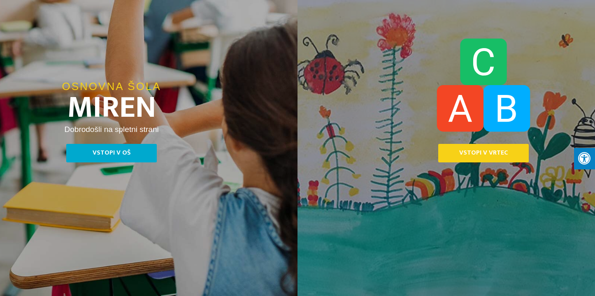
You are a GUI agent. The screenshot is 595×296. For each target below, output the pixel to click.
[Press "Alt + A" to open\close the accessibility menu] (584, 158)
